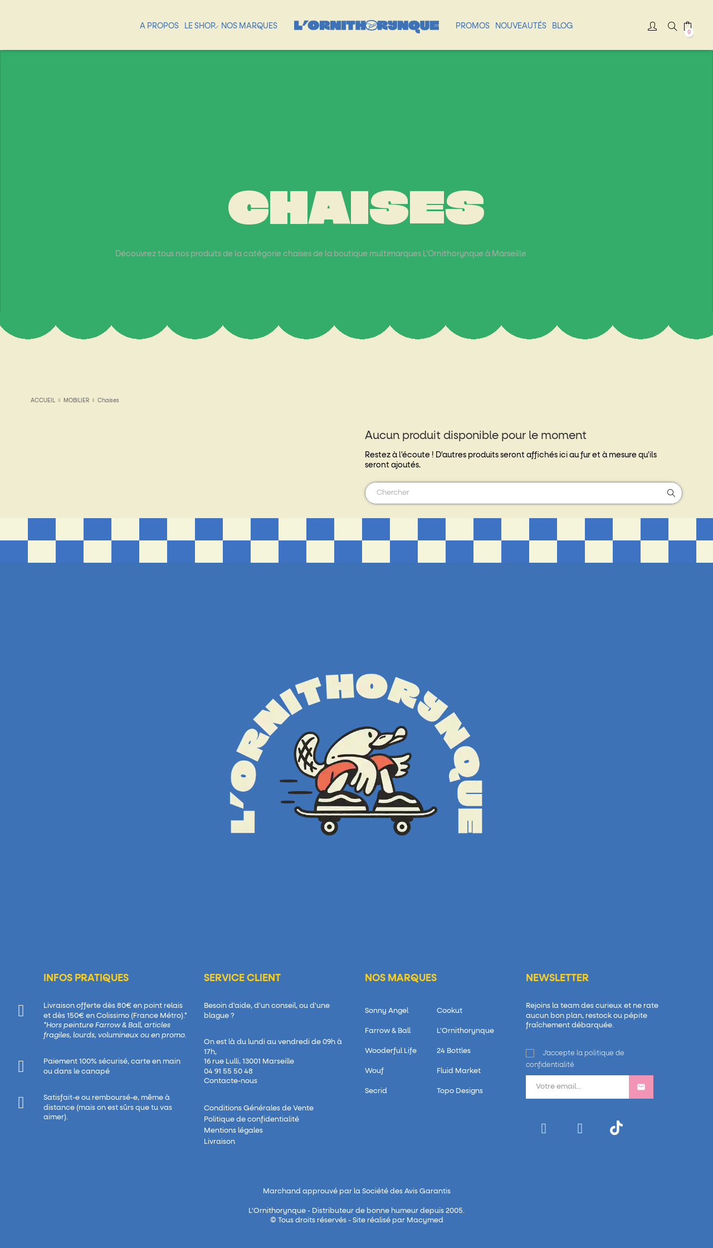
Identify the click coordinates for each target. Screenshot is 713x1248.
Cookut (449, 1011)
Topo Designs (460, 1091)
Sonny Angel (386, 1011)
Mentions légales (233, 1130)
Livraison (219, 1141)
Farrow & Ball (388, 1031)
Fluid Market (459, 1071)
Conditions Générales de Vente (259, 1108)
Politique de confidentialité (251, 1119)
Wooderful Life (391, 1051)
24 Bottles (454, 1051)
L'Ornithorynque (465, 1031)
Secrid (376, 1091)
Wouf (374, 1071)
